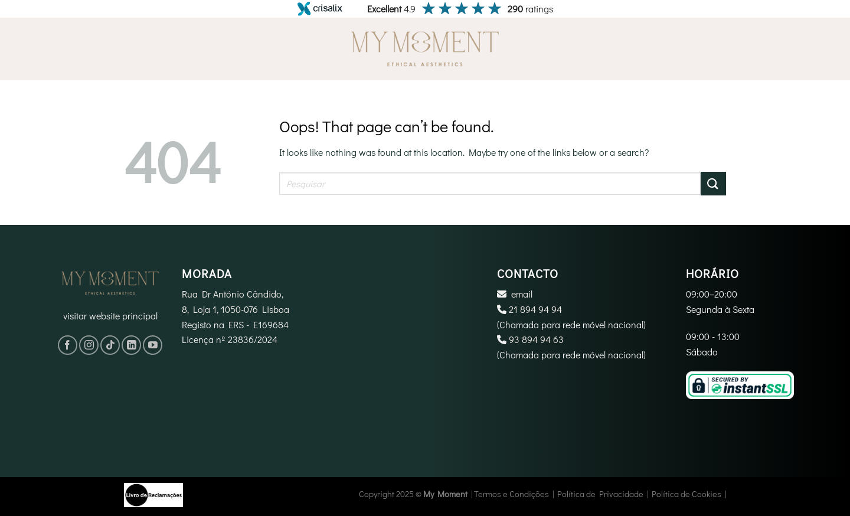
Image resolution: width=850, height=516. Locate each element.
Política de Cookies (686, 493)
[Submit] (713, 183)
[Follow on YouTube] (152, 345)
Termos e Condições (511, 493)
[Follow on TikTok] (110, 345)
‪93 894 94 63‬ (536, 339)
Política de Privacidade (600, 493)
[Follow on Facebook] (67, 345)
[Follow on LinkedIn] (131, 345)
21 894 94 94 (535, 309)
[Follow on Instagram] (89, 345)
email (521, 294)
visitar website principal (110, 315)
